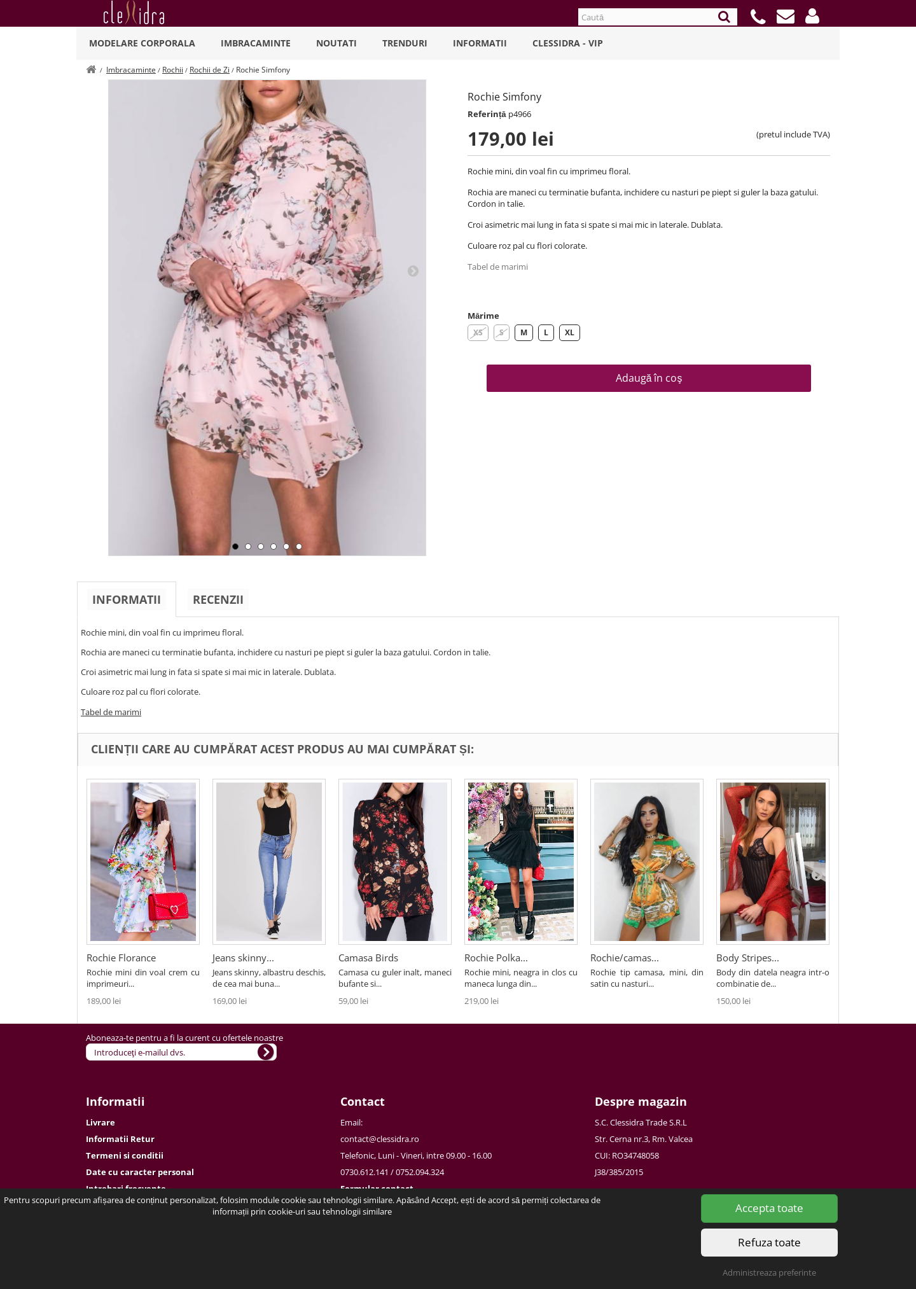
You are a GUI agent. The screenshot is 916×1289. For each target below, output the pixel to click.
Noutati (336, 43)
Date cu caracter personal (140, 1172)
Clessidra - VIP (567, 43)
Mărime (483, 315)
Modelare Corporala (142, 43)
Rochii (172, 69)
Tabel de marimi (498, 266)
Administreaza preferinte (769, 1272)
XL (569, 332)
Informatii (480, 43)
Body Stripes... (747, 957)
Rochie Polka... (496, 957)
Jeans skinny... (243, 957)
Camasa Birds (368, 957)
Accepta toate (769, 1208)
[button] (812, 16)
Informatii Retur (120, 1139)
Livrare (100, 1122)
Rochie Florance (121, 957)
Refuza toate (769, 1242)
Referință (487, 114)
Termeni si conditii (124, 1155)
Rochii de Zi (210, 69)
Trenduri (404, 43)
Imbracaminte (256, 43)
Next (412, 270)
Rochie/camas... (624, 957)
